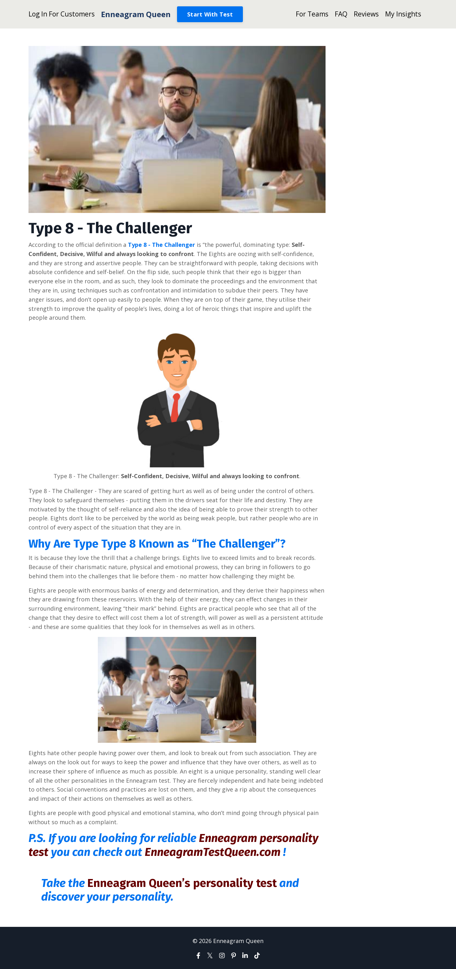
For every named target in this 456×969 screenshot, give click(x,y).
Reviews (366, 14)
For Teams (312, 14)
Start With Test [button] (210, 14)
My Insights (403, 14)
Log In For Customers (61, 14)
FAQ (341, 14)
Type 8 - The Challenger (161, 244)
